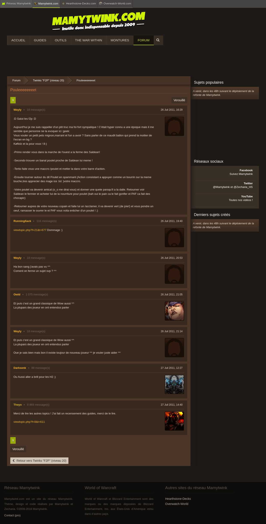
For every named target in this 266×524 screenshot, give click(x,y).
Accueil (18, 40)
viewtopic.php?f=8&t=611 (29, 421)
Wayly (17, 109)
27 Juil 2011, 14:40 (172, 404)
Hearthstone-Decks (178, 498)
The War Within (88, 40)
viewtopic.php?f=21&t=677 (30, 230)
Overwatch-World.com (115, 3)
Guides (40, 40)
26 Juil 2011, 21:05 (172, 294)
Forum (144, 40)
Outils (60, 40)
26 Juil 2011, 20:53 (172, 257)
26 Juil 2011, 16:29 (172, 109)
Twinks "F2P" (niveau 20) (48, 80)
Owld (17, 294)
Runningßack (22, 221)
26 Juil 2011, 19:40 (172, 221)
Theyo (18, 404)
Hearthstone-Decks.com (79, 3)
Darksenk (20, 367)
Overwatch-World (176, 504)
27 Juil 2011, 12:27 (172, 367)
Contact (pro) (12, 515)
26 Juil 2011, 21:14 (172, 331)
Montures (120, 40)
